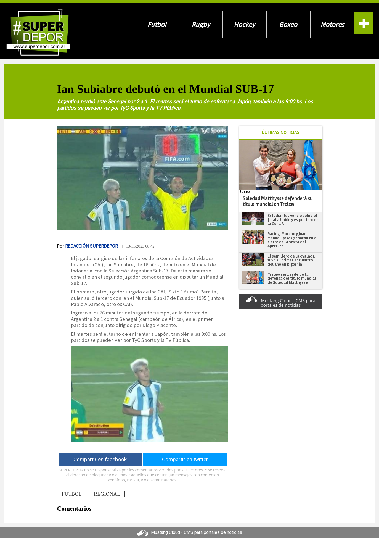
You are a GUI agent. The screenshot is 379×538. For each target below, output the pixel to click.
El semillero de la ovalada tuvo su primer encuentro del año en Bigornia (291, 260)
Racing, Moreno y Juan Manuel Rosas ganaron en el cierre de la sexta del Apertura (292, 239)
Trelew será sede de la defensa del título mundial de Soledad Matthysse (291, 278)
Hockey (244, 24)
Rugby (201, 24)
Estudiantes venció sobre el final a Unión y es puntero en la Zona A (293, 219)
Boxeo (288, 24)
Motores (332, 24)
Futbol (156, 24)
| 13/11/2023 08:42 (138, 246)
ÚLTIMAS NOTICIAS (281, 132)
